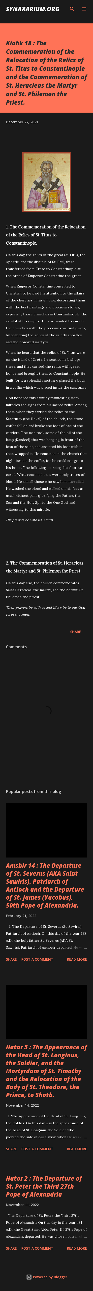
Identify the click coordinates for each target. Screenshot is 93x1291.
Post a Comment (37, 959)
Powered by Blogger (46, 1277)
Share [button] (75, 631)
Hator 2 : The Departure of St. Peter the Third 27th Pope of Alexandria (44, 1186)
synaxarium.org (33, 9)
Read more (77, 959)
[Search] (72, 9)
